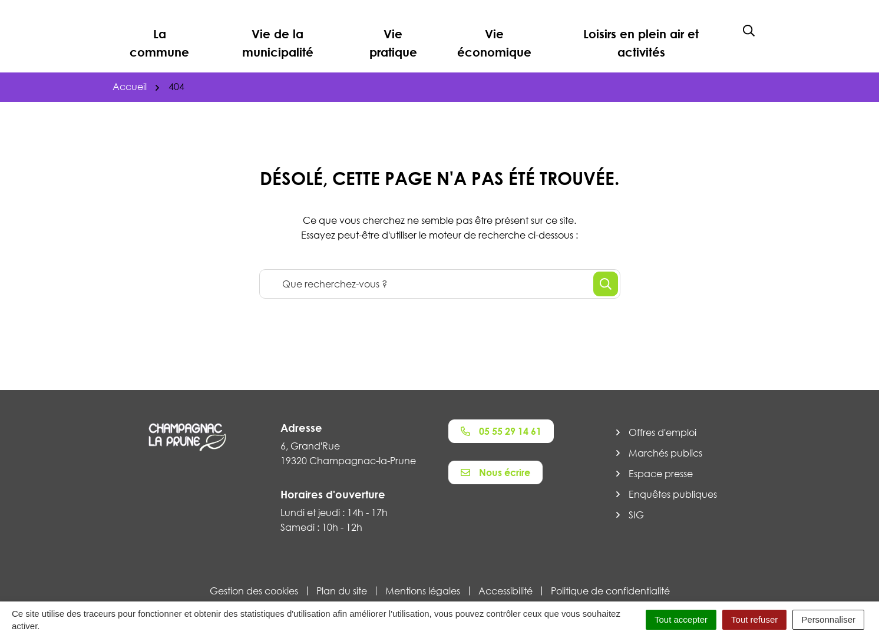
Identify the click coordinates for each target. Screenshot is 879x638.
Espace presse (661, 474)
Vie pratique (393, 43)
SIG (636, 515)
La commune (159, 43)
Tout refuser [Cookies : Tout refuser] (754, 619)
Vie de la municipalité (277, 43)
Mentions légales (422, 591)
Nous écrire (495, 472)
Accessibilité (505, 591)
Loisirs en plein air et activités (641, 43)
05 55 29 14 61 (501, 431)
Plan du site (341, 591)
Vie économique (494, 43)
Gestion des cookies (254, 591)
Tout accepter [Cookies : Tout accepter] (681, 619)
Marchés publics (665, 453)
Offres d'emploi (662, 432)
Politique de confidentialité (610, 591)
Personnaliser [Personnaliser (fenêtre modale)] (828, 619)
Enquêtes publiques (673, 494)
